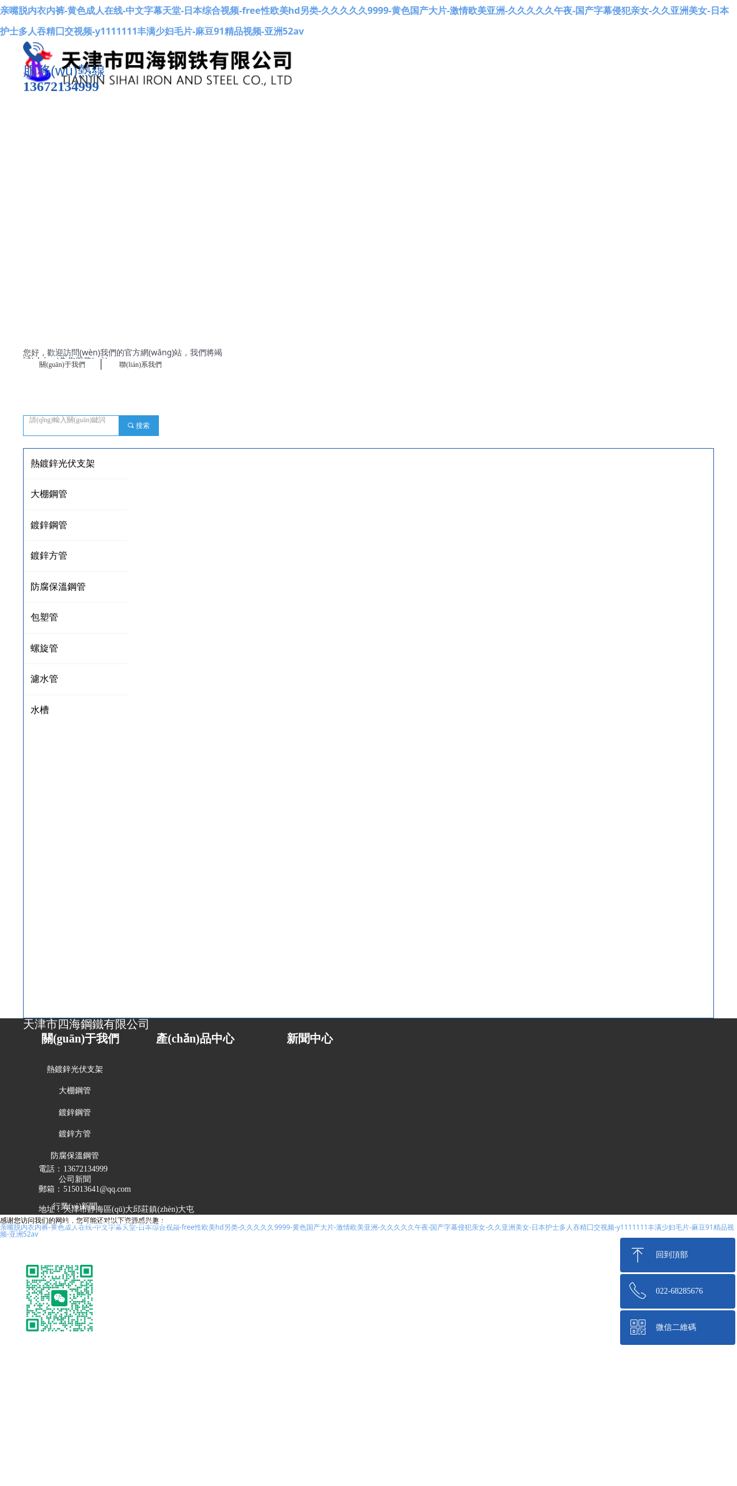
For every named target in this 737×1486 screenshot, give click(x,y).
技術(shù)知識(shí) (75, 1233)
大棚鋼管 (49, 494)
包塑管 (44, 617)
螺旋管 (44, 648)
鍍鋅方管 (49, 555)
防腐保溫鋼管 (58, 587)
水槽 (40, 710)
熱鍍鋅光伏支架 (63, 463)
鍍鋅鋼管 (49, 525)
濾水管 (44, 679)
